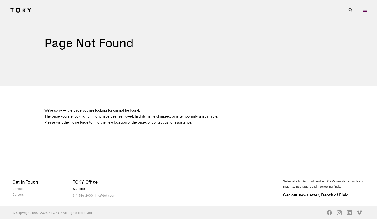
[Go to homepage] (20, 10)
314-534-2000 (83, 195)
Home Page (79, 122)
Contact (18, 188)
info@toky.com (105, 195)
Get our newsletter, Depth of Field (316, 194)
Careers (18, 194)
